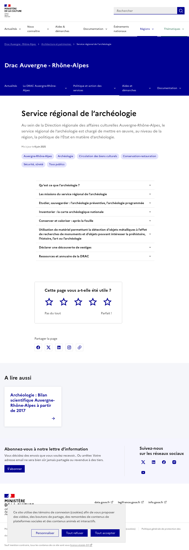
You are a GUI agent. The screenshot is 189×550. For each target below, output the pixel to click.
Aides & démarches (62, 29)
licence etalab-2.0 (79, 545)
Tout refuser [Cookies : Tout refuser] (74, 533)
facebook (164, 462)
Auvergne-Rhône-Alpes (38, 156)
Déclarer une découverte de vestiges (65, 247)
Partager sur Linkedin (59, 347)
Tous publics (56, 164)
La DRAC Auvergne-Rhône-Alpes (39, 88)
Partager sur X (48, 347)
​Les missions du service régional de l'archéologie (73, 194)
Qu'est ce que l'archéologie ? (59, 185)
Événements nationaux (121, 29)
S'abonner (14, 469)
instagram (174, 462)
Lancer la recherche (181, 10)
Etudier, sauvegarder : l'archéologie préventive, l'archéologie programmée (91, 203)
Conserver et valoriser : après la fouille (66, 220)
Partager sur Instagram (69, 347)
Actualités (10, 29)
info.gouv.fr (155, 502)
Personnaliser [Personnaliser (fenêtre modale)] (45, 533)
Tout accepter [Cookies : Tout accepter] (105, 533)
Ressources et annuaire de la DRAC (64, 256)
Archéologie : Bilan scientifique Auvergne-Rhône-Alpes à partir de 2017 (32, 403)
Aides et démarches (129, 88)
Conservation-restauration (139, 156)
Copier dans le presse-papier (79, 347)
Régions (145, 29)
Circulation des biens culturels (98, 156)
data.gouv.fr (102, 502)
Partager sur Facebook (38, 347)
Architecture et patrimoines (56, 44)
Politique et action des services (87, 88)
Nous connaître (33, 29)
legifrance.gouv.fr (129, 502)
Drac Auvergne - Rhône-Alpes (20, 44)
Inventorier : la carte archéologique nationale (71, 212)
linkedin (153, 462)
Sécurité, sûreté (33, 164)
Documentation (93, 29)
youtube (143, 472)
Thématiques (172, 29)
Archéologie (65, 156)
